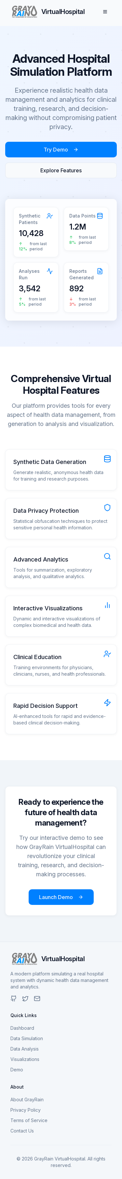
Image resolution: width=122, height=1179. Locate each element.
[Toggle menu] (105, 11)
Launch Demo (61, 897)
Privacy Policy (25, 1110)
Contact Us (22, 1130)
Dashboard (22, 1028)
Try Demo (61, 149)
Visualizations (24, 1059)
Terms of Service (28, 1120)
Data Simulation (26, 1038)
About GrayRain (27, 1099)
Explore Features (61, 170)
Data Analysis (24, 1049)
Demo (16, 1069)
